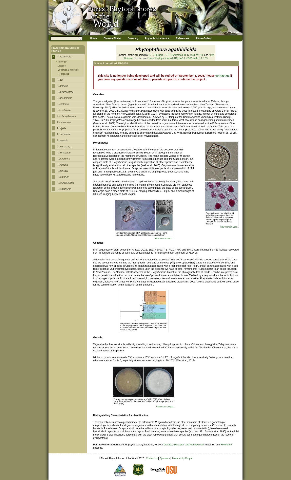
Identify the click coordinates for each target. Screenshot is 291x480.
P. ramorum (63, 177)
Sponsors (165, 458)
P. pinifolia (62, 164)
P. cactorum (63, 104)
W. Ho (199, 55)
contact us (222, 75)
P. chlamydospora (66, 116)
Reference (226, 444)
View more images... (229, 227)
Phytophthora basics (157, 38)
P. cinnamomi (64, 122)
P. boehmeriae (64, 98)
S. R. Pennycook (174, 55)
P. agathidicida (64, 56)
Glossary (133, 38)
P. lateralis (62, 140)
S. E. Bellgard (156, 55)
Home (93, 38)
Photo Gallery (204, 38)
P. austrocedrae (65, 92)
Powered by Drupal (182, 458)
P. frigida (61, 128)
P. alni (60, 79)
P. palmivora (63, 158)
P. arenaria (62, 86)
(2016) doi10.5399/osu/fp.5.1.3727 (177, 58)
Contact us (151, 458)
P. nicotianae (64, 152)
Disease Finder (112, 38)
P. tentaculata (64, 189)
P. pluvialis (62, 170)
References (182, 38)
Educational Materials (68, 70)
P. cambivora (64, 110)
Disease (167, 444)
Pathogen (62, 61)
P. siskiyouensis (65, 183)
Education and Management (189, 444)
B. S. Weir (189, 55)
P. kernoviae (63, 134)
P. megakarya (64, 146)
